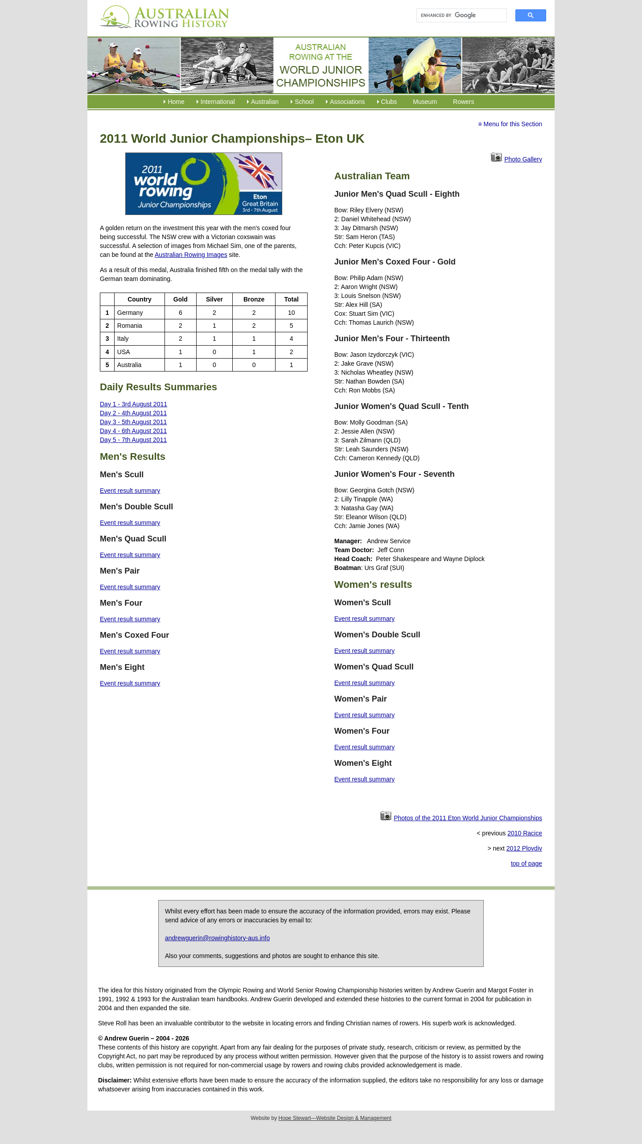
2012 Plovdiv (524, 848)
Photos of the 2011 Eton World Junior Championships (468, 818)
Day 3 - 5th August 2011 (133, 421)
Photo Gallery (523, 159)
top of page (526, 863)
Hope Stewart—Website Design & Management (335, 1118)
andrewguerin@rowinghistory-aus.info (217, 938)
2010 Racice (524, 833)
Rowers (463, 101)
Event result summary (130, 490)
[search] (457, 16)
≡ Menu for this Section (510, 124)
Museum (425, 101)
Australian (265, 101)
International (218, 101)
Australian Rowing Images (191, 254)
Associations (347, 101)
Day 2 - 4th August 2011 (133, 413)
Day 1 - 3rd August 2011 (133, 404)
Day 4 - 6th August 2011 (133, 430)
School (304, 101)
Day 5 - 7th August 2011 (133, 439)
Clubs (389, 101)
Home (176, 101)
